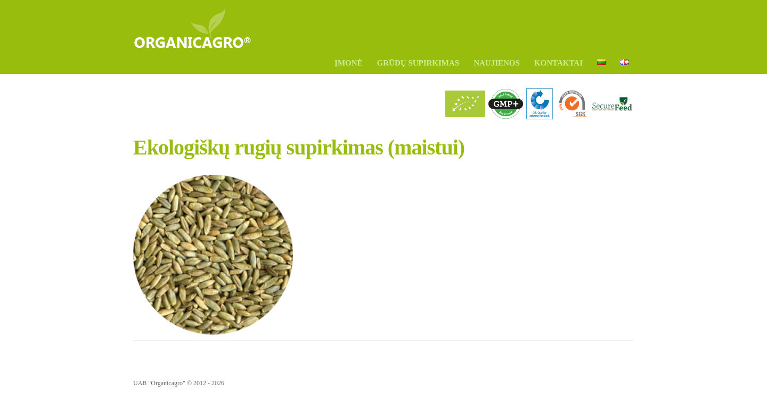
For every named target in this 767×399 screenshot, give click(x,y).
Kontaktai (558, 63)
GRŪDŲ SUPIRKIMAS (418, 63)
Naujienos (497, 63)
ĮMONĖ (348, 63)
